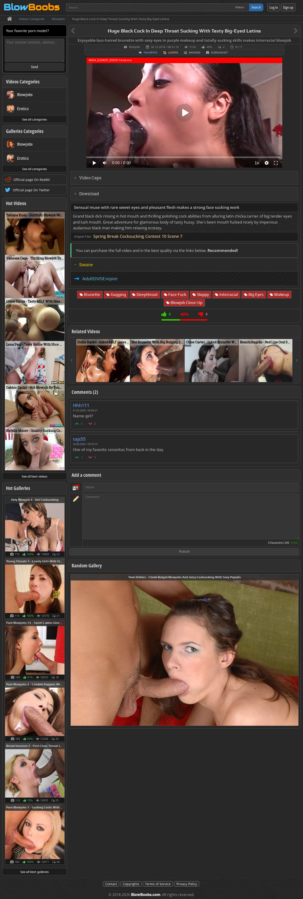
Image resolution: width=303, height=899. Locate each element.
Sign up (288, 7)
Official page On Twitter (31, 190)
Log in (273, 7)
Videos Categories (23, 81)
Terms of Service (158, 884)
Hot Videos (16, 203)
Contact (111, 884)
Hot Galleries (18, 488)
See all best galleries (34, 872)
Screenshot (219, 52)
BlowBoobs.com (145, 895)
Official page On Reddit (32, 179)
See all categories (34, 119)
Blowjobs (134, 47)
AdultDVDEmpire (100, 278)
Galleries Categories (25, 131)
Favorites (150, 52)
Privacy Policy (186, 884)
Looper (173, 52)
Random (194, 52)
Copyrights (131, 884)
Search (256, 7)
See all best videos (34, 476)
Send (34, 66)
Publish (184, 552)
